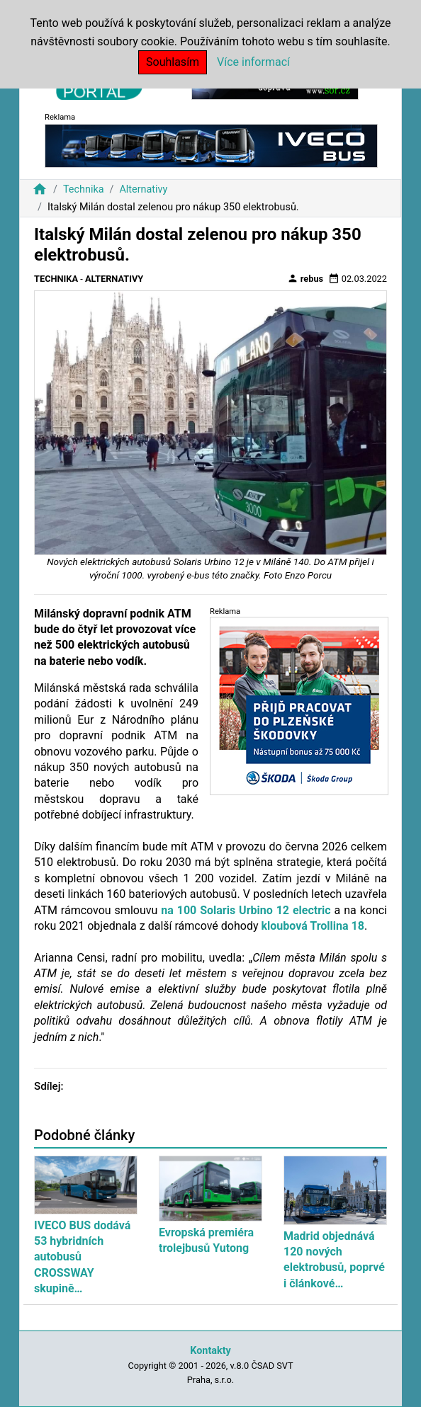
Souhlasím (172, 62)
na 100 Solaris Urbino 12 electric (245, 910)
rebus (305, 278)
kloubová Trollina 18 (312, 926)
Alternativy (143, 189)
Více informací (253, 62)
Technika (83, 189)
